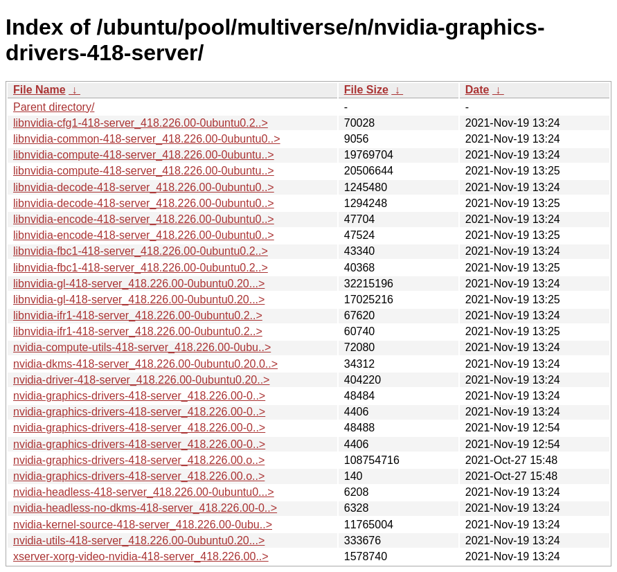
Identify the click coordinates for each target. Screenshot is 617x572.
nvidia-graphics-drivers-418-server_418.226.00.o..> (139, 460)
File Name (39, 90)
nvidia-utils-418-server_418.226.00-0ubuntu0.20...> (139, 540)
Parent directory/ (53, 107)
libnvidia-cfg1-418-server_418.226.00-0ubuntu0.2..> (140, 123)
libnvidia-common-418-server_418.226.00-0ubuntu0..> (146, 139)
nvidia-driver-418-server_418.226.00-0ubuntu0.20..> (141, 380)
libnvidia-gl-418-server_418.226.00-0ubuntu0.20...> (139, 283)
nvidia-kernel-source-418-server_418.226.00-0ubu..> (142, 524)
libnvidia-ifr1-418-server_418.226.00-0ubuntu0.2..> (137, 315)
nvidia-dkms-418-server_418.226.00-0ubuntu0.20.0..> (145, 364)
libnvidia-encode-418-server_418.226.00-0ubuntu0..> (143, 219)
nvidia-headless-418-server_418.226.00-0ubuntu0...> (143, 492)
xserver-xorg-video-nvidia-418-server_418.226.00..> (141, 556)
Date (477, 90)
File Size (366, 90)
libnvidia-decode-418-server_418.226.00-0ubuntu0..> (143, 187)
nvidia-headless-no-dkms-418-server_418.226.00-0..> (145, 508)
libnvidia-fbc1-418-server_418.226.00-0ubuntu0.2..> (140, 251)
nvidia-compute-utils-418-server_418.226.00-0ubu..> (142, 347)
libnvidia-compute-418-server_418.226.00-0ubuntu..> (143, 155)
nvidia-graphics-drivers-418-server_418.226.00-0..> (139, 396)
